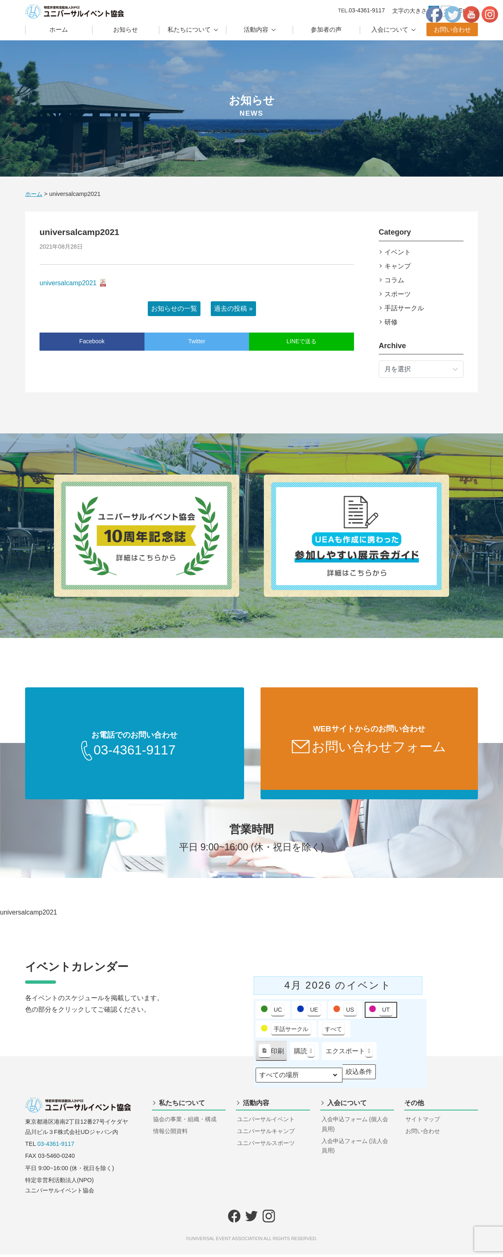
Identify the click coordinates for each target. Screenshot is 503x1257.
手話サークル (404, 308)
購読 (304, 1053)
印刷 (271, 1055)
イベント (397, 252)
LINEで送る (301, 341)
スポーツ (397, 294)
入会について (389, 29)
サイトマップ (422, 1121)
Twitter (196, 341)
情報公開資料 (170, 1133)
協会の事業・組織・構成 (185, 1121)
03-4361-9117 (56, 1146)
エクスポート (349, 1053)
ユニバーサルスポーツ (266, 1145)
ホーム (58, 29)
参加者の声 (326, 29)
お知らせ (125, 29)
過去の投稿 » (233, 308)
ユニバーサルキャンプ (266, 1133)
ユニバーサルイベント (266, 1121)
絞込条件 (358, 1076)
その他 (414, 1105)
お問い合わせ (452, 29)
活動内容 (256, 29)
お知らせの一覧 (174, 308)
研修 (391, 322)
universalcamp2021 (68, 282)
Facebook (92, 341)
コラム (394, 280)
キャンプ (397, 266)
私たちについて (189, 29)
